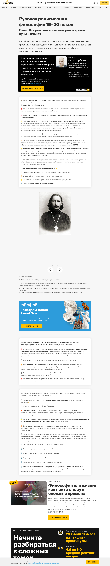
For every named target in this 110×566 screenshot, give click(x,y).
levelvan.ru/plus (35, 83)
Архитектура (90, 7)
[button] (52, 265)
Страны (13, 7)
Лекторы (69, 3)
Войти (104, 3)
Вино (107, 7)
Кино (99, 7)
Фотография (78, 7)
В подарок (50, 3)
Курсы (39, 3)
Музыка (56, 7)
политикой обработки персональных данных (43, 563)
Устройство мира (25, 7)
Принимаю (92, 562)
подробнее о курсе (58, 517)
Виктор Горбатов (77, 60)
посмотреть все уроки (32, 88)
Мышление (38, 7)
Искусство (66, 7)
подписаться (31, 326)
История (4, 7)
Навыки (48, 7)
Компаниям (60, 3)
